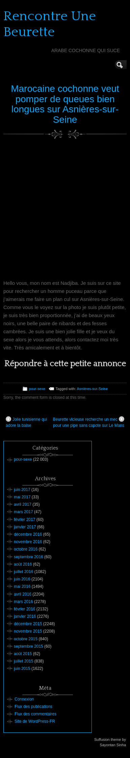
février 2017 (24, 519)
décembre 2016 (28, 534)
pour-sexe (37, 389)
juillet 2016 (23, 571)
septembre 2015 (28, 646)
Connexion (24, 699)
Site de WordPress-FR (35, 721)
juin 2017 (22, 489)
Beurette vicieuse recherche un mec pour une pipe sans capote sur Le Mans (88, 422)
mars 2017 (23, 511)
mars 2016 (23, 601)
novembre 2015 (28, 631)
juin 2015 (22, 668)
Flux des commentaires (35, 714)
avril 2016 (22, 594)
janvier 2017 (25, 527)
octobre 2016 (25, 549)
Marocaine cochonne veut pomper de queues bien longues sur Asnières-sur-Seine (65, 104)
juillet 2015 (23, 661)
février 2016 (24, 609)
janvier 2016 (25, 616)
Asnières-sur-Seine (92, 389)
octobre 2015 (25, 639)
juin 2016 (22, 579)
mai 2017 (22, 497)
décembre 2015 (28, 623)
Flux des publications (33, 706)
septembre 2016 (28, 557)
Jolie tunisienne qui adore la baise (26, 422)
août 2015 (23, 653)
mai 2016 (22, 586)
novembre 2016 (28, 541)
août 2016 (23, 564)
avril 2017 (22, 504)
